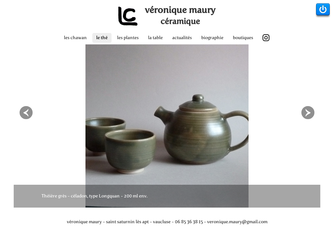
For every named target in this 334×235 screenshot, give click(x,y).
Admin (323, 10)
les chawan (75, 37)
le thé (102, 37)
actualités (182, 37)
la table (155, 37)
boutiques (243, 37)
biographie (212, 37)
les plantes (128, 37)
